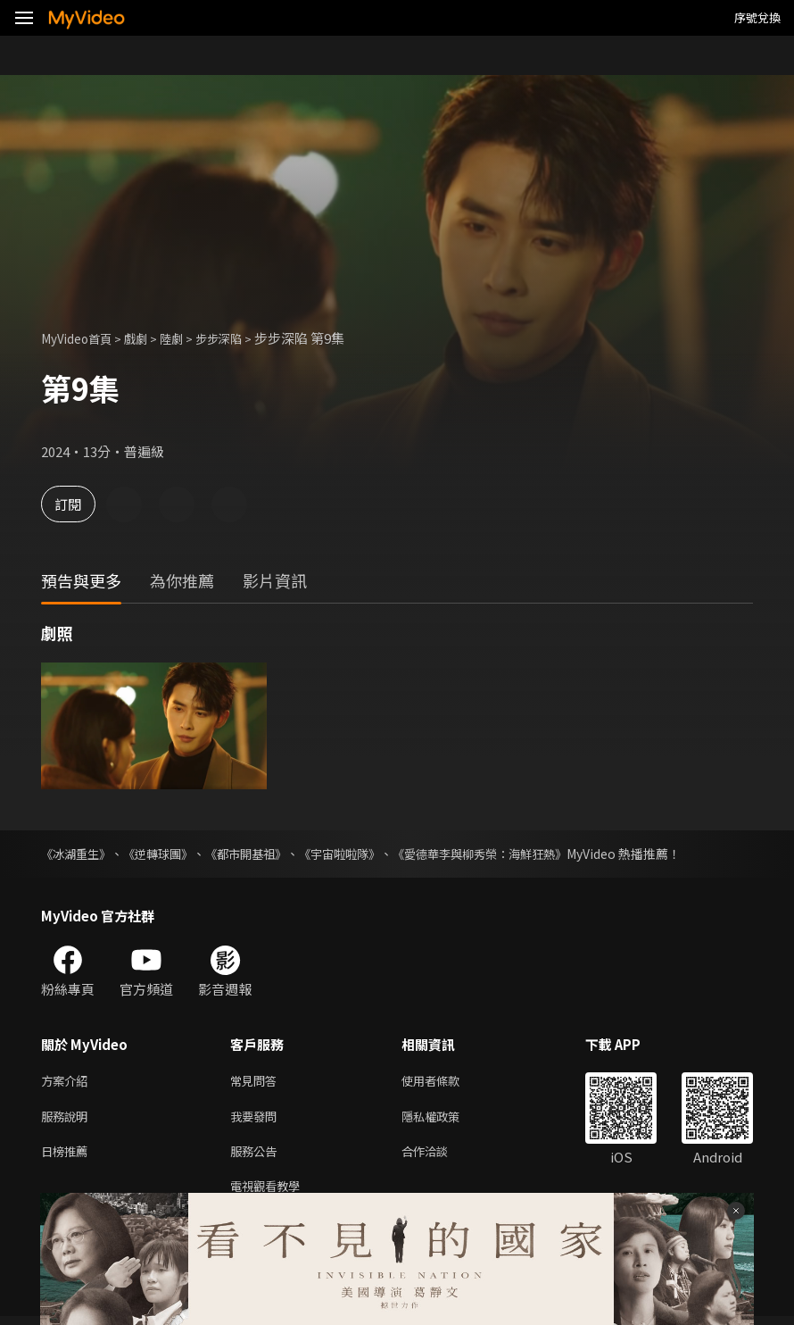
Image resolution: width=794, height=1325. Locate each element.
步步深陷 (240, 338)
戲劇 (148, 338)
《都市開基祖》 (259, 853)
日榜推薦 (68, 1156)
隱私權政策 (445, 1119)
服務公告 (257, 1156)
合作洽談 (439, 1156)
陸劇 (187, 338)
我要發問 (257, 1119)
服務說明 (68, 1119)
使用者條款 (445, 1081)
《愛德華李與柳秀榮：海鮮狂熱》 (509, 853)
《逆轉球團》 (165, 853)
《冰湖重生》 (78, 853)
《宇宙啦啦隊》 (359, 853)
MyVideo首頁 (81, 338)
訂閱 (76, 504)
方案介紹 (68, 1081)
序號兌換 (757, 17)
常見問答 (257, 1081)
